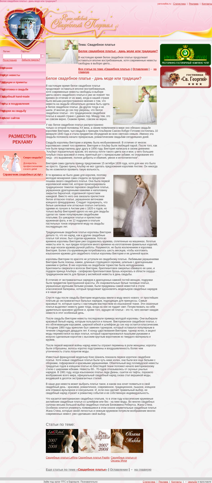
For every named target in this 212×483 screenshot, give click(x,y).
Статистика (179, 3)
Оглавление (140, 69)
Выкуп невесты (10, 75)
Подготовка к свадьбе (14, 89)
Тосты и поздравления (14, 103)
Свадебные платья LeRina (62, 457)
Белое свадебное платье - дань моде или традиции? (118, 51)
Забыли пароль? (31, 60)
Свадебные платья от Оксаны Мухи (124, 459)
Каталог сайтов (10, 118)
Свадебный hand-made (14, 96)
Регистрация (10, 60)
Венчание (6, 68)
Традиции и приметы (13, 82)
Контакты (207, 3)
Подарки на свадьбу (13, 110)
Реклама (193, 3)
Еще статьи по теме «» (77, 469)
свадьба (192, 481)
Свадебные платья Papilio (94, 457)
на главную (142, 469)
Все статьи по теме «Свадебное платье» (104, 69)
